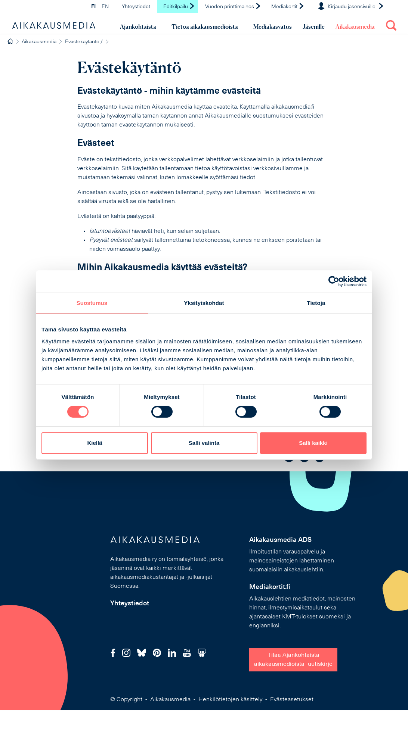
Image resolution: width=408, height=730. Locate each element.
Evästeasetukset (291, 700)
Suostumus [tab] (92, 303)
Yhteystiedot (136, 7)
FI (93, 7)
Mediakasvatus (272, 26)
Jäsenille (314, 26)
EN (105, 7)
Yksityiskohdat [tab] (204, 303)
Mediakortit (288, 7)
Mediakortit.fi (269, 587)
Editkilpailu (179, 7)
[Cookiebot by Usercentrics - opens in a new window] (334, 281)
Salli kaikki (313, 443)
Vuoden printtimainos (233, 7)
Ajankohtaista (138, 26)
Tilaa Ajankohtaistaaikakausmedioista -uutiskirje (293, 659)
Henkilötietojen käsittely (230, 700)
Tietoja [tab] (316, 303)
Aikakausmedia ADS (280, 540)
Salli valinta (204, 443)
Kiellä (94, 443)
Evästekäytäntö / (84, 42)
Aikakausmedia (355, 26)
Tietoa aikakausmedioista (204, 26)
